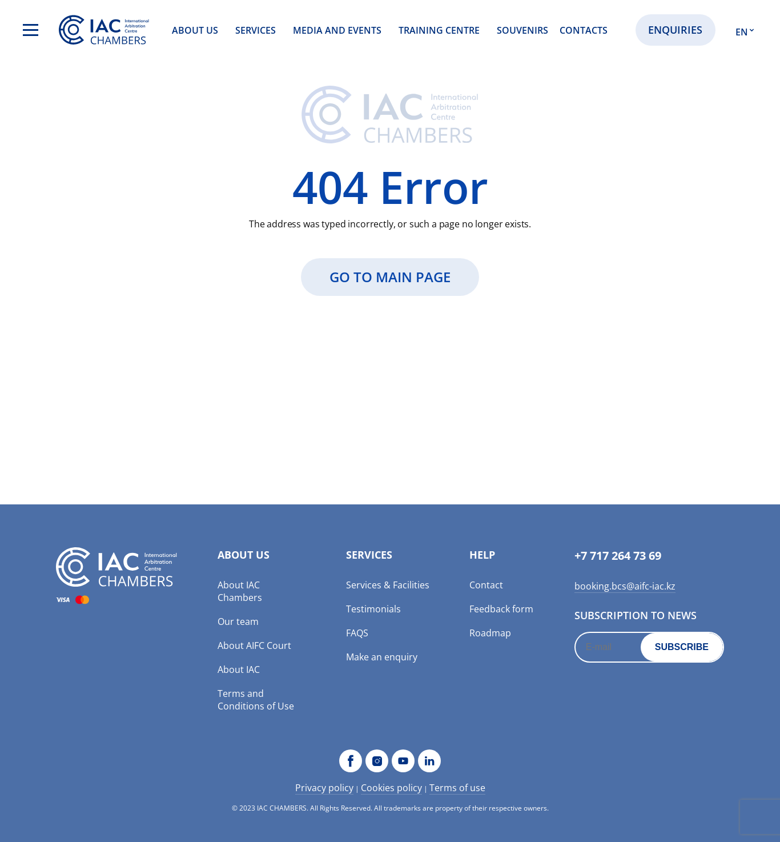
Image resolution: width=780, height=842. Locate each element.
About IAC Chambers (240, 591)
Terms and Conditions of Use (256, 699)
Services (255, 30)
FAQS (357, 633)
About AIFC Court (254, 645)
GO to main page (390, 276)
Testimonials (373, 609)
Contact (486, 585)
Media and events (337, 30)
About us (195, 30)
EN (741, 32)
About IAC (239, 669)
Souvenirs (522, 30)
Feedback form (501, 609)
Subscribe (682, 647)
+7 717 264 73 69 (617, 555)
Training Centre (439, 30)
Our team (238, 621)
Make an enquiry (381, 657)
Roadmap (490, 633)
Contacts (584, 30)
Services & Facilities (387, 585)
